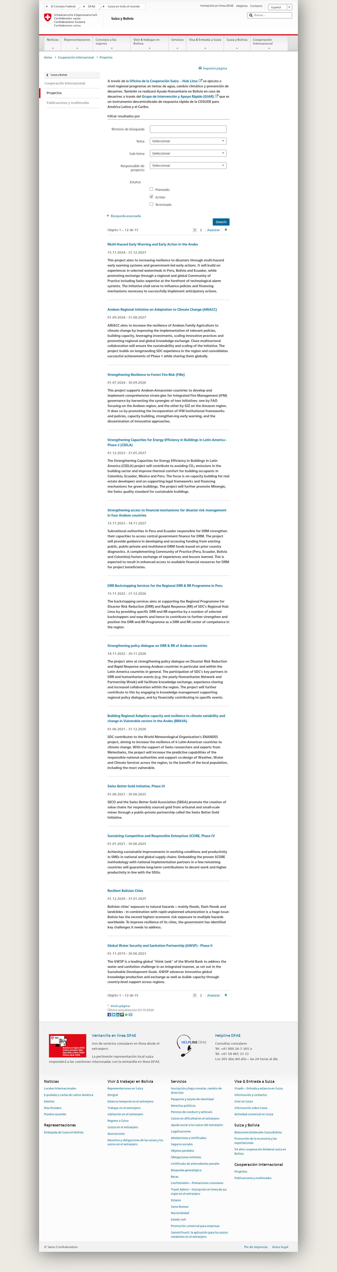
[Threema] (122, 1014)
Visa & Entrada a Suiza (205, 44)
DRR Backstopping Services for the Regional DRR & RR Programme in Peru (164, 585)
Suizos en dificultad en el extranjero (195, 1118)
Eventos (49, 1101)
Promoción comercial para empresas (195, 1226)
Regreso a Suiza (117, 1121)
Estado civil (178, 1219)
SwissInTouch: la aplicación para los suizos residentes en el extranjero (199, 1234)
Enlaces (176, 1200)
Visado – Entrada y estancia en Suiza (258, 1088)
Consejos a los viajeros (112, 44)
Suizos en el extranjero (122, 1127)
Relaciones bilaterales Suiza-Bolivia (258, 1132)
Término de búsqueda (127, 129)
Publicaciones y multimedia (252, 1178)
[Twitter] (114, 1014)
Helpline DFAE (228, 1035)
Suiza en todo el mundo (124, 6)
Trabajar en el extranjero (124, 1108)
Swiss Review (179, 1206)
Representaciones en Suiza (125, 1088)
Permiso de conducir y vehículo (191, 1112)
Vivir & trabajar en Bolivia (149, 44)
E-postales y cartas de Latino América (68, 1095)
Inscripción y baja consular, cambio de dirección (196, 1090)
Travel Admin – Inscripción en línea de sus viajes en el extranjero (199, 1191)
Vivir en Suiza (243, 1101)
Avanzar (213, 230)
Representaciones (77, 44)
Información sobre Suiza (250, 1108)
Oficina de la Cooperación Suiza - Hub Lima (166, 81)
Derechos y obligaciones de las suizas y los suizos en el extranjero (135, 1142)
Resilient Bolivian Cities (125, 891)
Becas (174, 1176)
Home (48, 57)
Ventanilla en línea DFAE (114, 1035)
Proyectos (240, 1171)
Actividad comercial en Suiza (253, 1114)
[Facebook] (109, 1014)
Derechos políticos (183, 1105)
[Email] (130, 1014)
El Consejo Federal (63, 6)
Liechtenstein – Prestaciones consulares (197, 1183)
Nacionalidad (180, 1213)
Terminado (165, 204)
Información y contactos (250, 1095)
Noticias (52, 44)
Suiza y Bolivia (237, 44)
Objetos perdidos (182, 1151)
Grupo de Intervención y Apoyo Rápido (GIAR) (180, 96)
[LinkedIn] (118, 1014)
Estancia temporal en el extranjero (130, 1101)
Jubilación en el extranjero (125, 1114)
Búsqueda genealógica (186, 1170)
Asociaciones (116, 1133)
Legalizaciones (181, 1131)
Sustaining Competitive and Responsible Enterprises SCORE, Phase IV (161, 836)
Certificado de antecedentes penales (195, 1163)
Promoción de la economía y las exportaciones (255, 1141)
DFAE (91, 6)
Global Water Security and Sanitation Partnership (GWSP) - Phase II (160, 945)
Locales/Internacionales (60, 1088)
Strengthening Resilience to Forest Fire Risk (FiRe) (146, 374)
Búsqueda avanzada (126, 216)
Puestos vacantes (55, 1114)
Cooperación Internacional (269, 44)
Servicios (177, 44)
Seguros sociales (182, 1144)
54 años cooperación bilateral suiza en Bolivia (260, 1151)
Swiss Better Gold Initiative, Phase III (136, 786)
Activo (162, 197)
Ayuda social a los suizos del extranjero (197, 1125)
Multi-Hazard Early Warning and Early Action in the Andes (152, 244)
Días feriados (52, 1108)
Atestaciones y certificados (188, 1138)
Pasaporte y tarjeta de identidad (192, 1099)
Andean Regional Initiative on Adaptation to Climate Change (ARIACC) (162, 309)
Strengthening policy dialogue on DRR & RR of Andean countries (157, 646)
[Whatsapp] (126, 1014)
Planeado (164, 189)
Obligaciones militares (186, 1157)
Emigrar (112, 1095)
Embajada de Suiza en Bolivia (63, 1132)
